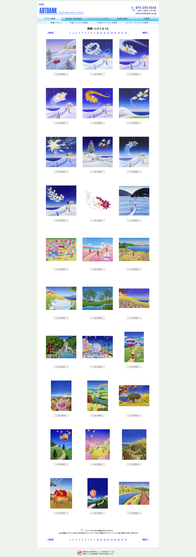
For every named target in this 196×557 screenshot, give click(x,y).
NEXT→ (145, 33)
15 (115, 33)
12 (105, 33)
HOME (41, 4)
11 (101, 33)
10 (98, 33)
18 (126, 33)
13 (108, 33)
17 (122, 33)
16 (119, 33)
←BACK (50, 33)
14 (112, 33)
